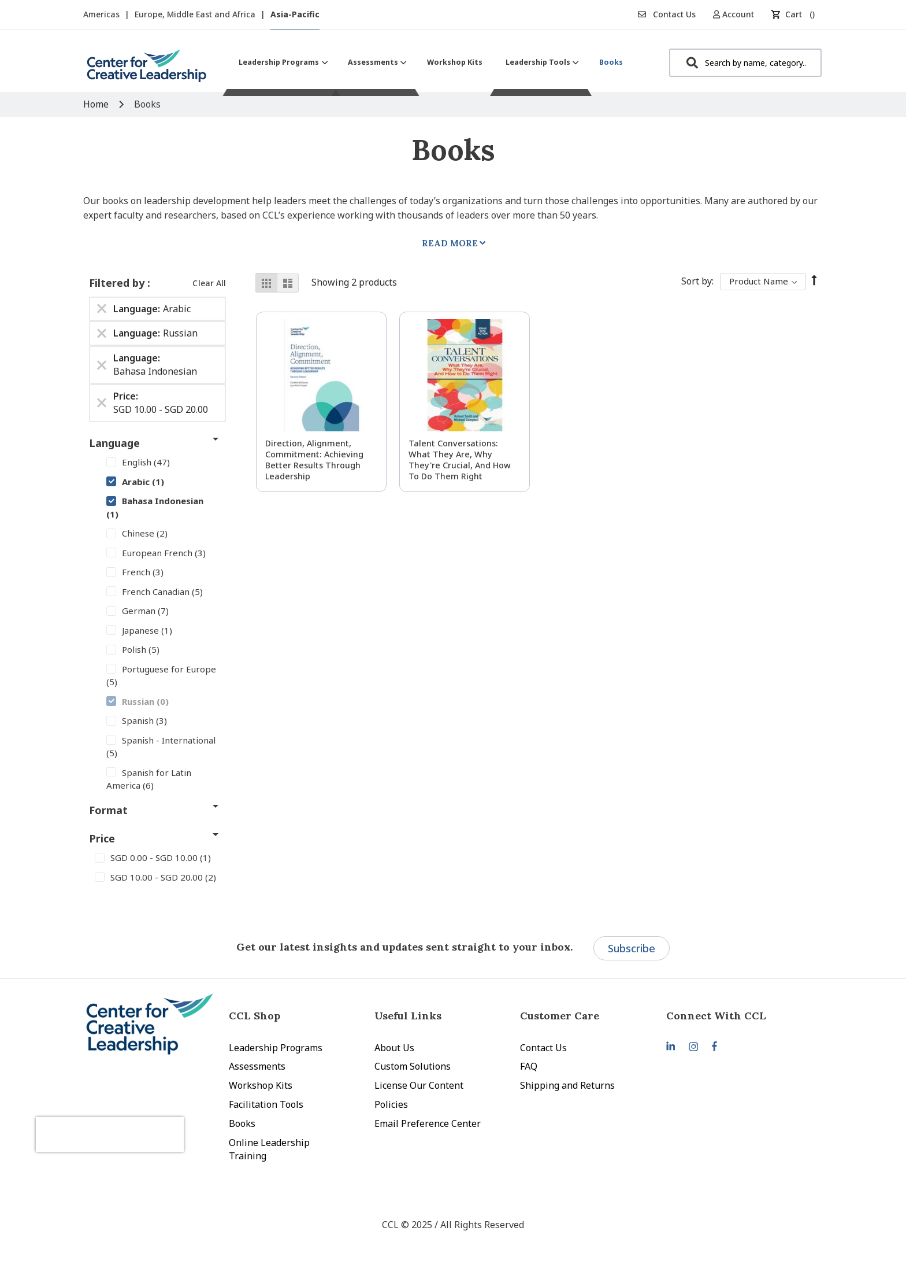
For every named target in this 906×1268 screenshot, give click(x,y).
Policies (391, 1104)
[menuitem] (281, 62)
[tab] (739, 1015)
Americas (102, 14)
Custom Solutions (412, 1066)
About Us (394, 1047)
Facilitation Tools (266, 1104)
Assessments (257, 1066)
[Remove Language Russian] (101, 333)
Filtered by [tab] (118, 283)
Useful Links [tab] (407, 1015)
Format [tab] (108, 810)
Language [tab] (114, 443)
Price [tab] (102, 838)
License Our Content (418, 1085)
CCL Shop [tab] (254, 1015)
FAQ (528, 1066)
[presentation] (146, 1115)
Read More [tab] (450, 243)
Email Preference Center (427, 1123)
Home (97, 104)
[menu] (430, 62)
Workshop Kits (260, 1085)
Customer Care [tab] (559, 1015)
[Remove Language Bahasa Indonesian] (101, 365)
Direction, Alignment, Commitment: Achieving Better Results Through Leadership (314, 460)
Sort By (696, 281)
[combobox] (745, 63)
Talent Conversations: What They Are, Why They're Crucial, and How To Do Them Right (460, 460)
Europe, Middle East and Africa (196, 14)
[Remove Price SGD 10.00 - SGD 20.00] (101, 403)
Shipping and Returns (567, 1085)
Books (242, 1123)
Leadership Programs (275, 1047)
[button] (737, 14)
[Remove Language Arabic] (101, 309)
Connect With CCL (716, 1015)
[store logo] (146, 70)
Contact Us (667, 14)
